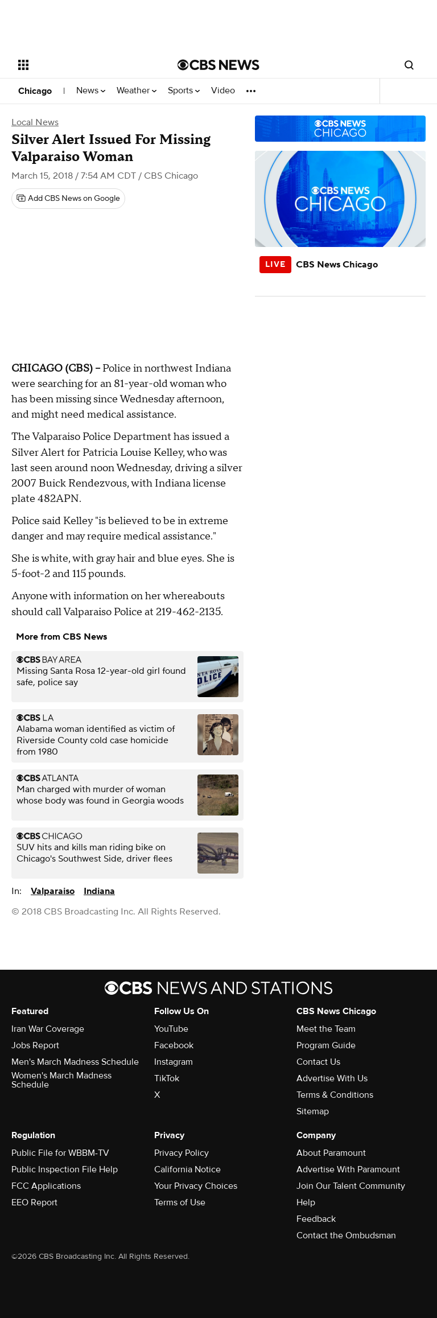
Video (223, 90)
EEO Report (34, 1202)
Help (305, 1202)
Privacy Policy (181, 1153)
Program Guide (326, 1045)
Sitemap (312, 1111)
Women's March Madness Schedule (61, 1080)
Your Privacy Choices (195, 1186)
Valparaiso (53, 891)
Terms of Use (179, 1202)
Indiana (99, 891)
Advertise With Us (332, 1078)
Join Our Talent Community (350, 1186)
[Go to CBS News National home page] (218, 65)
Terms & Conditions (334, 1094)
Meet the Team (326, 1028)
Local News (35, 122)
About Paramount (331, 1153)
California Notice (187, 1169)
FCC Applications (46, 1186)
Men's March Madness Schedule (75, 1061)
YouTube (171, 1028)
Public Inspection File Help (64, 1169)
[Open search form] (409, 65)
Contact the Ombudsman (346, 1235)
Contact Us (318, 1061)
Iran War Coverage (47, 1028)
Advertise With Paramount (348, 1169)
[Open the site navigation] (85, 65)
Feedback (316, 1219)
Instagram (173, 1061)
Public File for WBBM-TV (60, 1153)
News (90, 90)
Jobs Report (35, 1045)
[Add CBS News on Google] (68, 198)
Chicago (35, 91)
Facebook (173, 1045)
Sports (184, 90)
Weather (136, 90)
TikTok (166, 1078)
